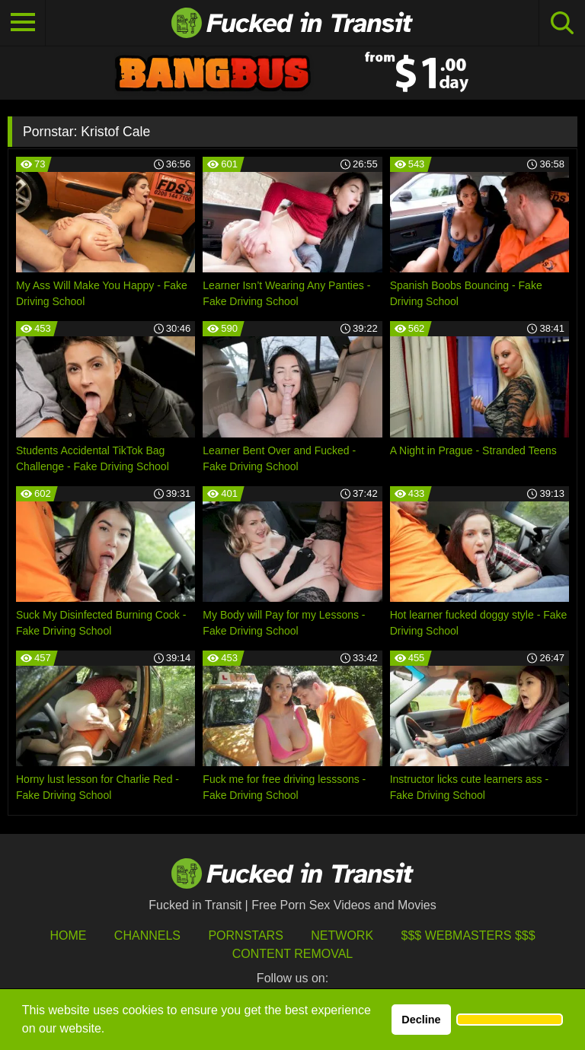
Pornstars (245, 935)
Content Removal (292, 953)
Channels (147, 935)
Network (342, 935)
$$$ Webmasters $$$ (468, 935)
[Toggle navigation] (23, 23)
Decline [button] (420, 1019)
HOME (68, 935)
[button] (509, 1019)
